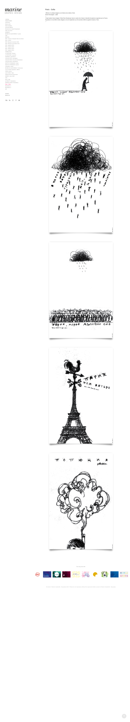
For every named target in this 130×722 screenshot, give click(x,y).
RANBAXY (7, 32)
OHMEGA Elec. (8, 51)
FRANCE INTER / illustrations (11, 82)
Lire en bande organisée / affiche (12, 69)
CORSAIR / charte (9, 66)
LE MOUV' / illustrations (10, 81)
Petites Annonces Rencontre (11, 74)
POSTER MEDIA (9, 27)
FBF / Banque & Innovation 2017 (12, 43)
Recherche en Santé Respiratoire (12, 29)
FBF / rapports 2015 (9, 45)
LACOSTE (7, 22)
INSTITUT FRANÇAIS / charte (12, 63)
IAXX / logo (7, 79)
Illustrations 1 (8, 85)
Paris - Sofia (8, 84)
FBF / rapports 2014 (9, 46)
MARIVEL (7, 37)
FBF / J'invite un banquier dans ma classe (14, 38)
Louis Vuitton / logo (9, 72)
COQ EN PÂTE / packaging (11, 58)
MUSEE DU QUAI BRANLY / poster (13, 33)
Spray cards (8, 24)
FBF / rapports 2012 (9, 50)
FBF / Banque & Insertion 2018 (12, 42)
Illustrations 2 (8, 87)
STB (6, 77)
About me (7, 95)
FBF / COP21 (8, 40)
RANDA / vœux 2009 (9, 76)
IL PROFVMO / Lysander (10, 55)
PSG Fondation (8, 25)
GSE (6, 35)
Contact (7, 93)
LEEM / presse (8, 71)
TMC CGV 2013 (8, 30)
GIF (6, 89)
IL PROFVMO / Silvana (10, 53)
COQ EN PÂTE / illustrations (11, 61)
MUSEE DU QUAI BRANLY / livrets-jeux (14, 68)
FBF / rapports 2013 (9, 48)
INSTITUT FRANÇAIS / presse (12, 64)
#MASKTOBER (8, 20)
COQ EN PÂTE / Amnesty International (13, 59)
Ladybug (7, 19)
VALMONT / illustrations (10, 56)
